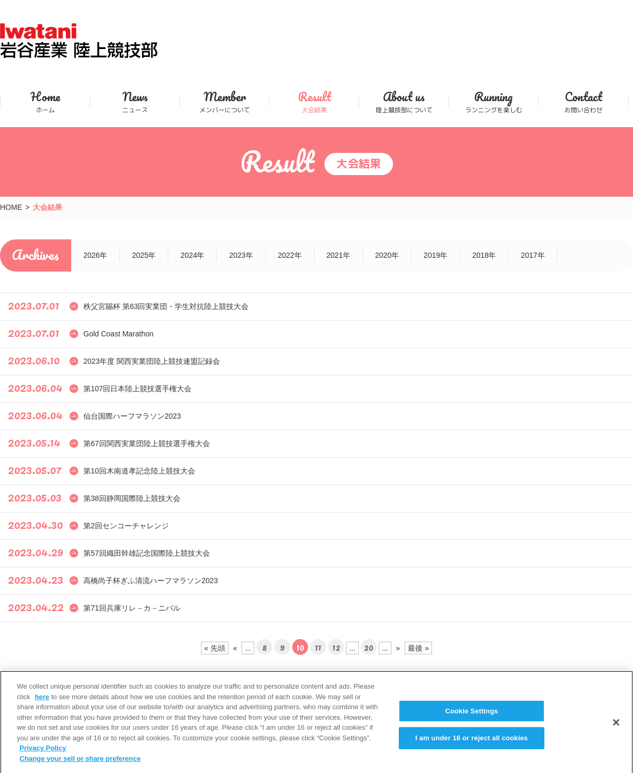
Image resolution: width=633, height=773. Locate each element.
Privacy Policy (43, 753)
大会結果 (314, 101)
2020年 (387, 255)
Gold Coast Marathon (118, 334)
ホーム (45, 101)
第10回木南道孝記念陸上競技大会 (139, 471)
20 (368, 647)
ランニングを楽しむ (493, 101)
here (42, 702)
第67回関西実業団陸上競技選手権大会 (146, 443)
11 (318, 647)
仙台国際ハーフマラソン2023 (132, 416)
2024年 (192, 255)
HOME (11, 207)
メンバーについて (224, 101)
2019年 (435, 255)
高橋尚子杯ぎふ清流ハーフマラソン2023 (150, 580)
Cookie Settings (471, 716)
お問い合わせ (583, 101)
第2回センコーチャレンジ (126, 525)
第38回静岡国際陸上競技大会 (131, 498)
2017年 (532, 255)
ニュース (134, 101)
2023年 (241, 255)
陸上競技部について (403, 101)
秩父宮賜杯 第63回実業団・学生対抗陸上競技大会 (165, 306)
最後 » (418, 648)
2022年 (290, 255)
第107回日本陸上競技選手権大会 (137, 388)
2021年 (338, 255)
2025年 (144, 255)
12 (336, 647)
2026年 (95, 255)
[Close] (616, 727)
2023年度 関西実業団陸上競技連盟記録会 (151, 361)
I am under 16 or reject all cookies (471, 743)
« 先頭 (214, 648)
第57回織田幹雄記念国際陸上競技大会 (146, 553)
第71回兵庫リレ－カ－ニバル (131, 608)
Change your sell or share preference (80, 764)
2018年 (484, 255)
